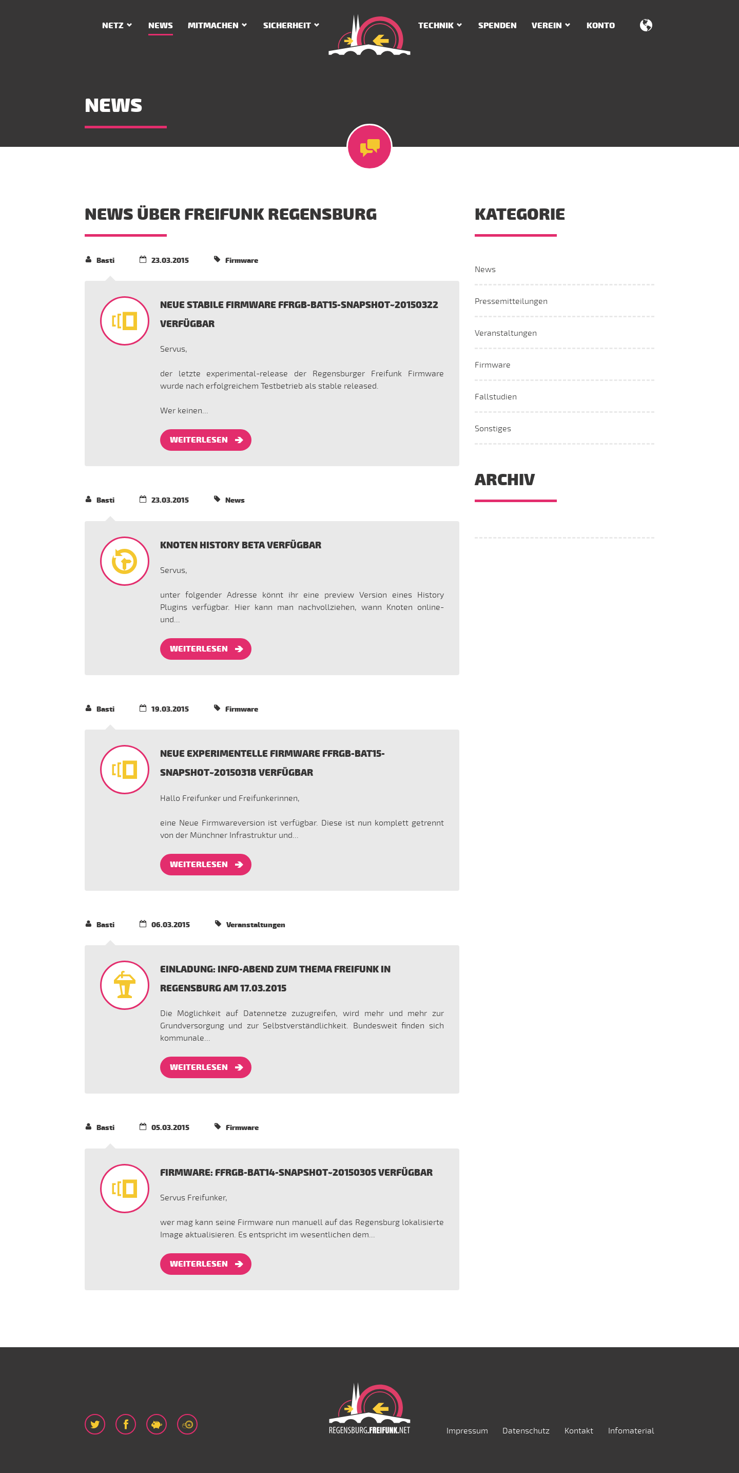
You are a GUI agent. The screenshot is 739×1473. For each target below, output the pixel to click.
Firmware (493, 365)
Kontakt (579, 1431)
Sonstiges (493, 429)
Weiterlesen (199, 440)
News (160, 26)
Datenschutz (526, 1431)
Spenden (497, 26)
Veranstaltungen (506, 333)
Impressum (467, 1431)
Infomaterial (631, 1431)
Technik (436, 26)
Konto (601, 26)
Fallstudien (496, 397)
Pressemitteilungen (511, 301)
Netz (113, 26)
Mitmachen (213, 26)
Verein (547, 26)
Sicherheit (287, 26)
